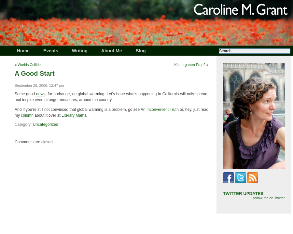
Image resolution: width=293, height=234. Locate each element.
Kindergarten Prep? (189, 65)
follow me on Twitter (269, 198)
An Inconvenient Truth (160, 109)
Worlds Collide (29, 65)
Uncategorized (45, 124)
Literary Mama (74, 115)
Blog (141, 50)
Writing (80, 50)
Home (23, 50)
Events (50, 50)
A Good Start (35, 73)
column (27, 115)
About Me (111, 50)
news (40, 94)
